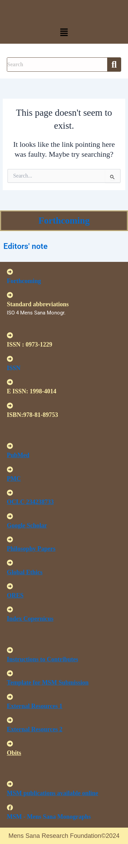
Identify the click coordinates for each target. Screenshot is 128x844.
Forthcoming (64, 220)
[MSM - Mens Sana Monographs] (10, 807)
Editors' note (25, 246)
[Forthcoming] (10, 272)
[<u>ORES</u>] (10, 586)
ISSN (13, 368)
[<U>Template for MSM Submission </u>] (10, 673)
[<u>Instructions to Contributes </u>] (10, 650)
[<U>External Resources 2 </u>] (10, 720)
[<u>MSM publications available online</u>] (10, 784)
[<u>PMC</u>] (10, 469)
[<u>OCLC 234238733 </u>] (10, 493)
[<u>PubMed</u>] (10, 446)
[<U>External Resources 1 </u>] (10, 697)
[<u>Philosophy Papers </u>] (10, 539)
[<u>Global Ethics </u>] (10, 563)
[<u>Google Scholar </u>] (10, 516)
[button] (64, 32)
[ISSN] (10, 359)
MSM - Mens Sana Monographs (49, 816)
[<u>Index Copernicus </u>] (10, 609)
